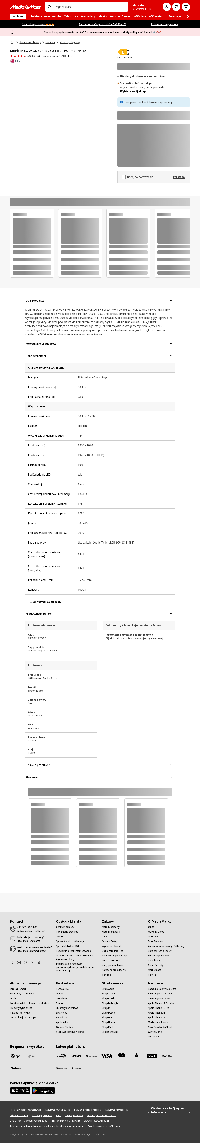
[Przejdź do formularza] (28, 941)
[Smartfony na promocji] (22, 993)
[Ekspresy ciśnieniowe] (67, 1008)
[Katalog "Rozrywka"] (20, 1012)
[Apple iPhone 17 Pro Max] (161, 1003)
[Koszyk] (186, 7)
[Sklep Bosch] (108, 998)
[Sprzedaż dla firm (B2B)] (68, 946)
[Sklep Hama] (108, 1017)
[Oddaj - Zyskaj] (109, 941)
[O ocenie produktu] (38, 56)
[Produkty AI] (154, 1036)
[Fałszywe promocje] (19, 1115)
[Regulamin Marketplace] (116, 1110)
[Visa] (106, 1056)
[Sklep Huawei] (109, 1022)
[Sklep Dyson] (108, 1012)
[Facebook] (13, 962)
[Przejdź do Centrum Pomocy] (31, 951)
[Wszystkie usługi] (111, 960)
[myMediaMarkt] (156, 931)
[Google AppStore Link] (43, 1090)
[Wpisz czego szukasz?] (49, 7)
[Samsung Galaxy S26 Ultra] (162, 989)
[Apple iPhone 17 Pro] (158, 1008)
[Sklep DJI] (106, 1008)
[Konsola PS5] (62, 989)
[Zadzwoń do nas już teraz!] (31, 931)
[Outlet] (13, 998)
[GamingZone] (155, 1032)
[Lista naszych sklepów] (159, 951)
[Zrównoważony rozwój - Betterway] (166, 946)
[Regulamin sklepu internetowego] (73, 951)
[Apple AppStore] (20, 1090)
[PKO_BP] (136, 1056)
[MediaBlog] (153, 936)
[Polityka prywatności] (42, 1115)
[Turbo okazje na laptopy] (23, 1017)
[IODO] (58, 1115)
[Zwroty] (59, 936)
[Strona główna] (12, 42)
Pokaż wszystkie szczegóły (43, 602)
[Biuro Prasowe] (155, 941)
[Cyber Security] (155, 965)
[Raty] (104, 936)
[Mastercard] (121, 1056)
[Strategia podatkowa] (159, 955)
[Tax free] (106, 974)
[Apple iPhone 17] (156, 1017)
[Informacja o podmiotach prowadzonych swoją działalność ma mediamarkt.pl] (77, 967)
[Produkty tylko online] (21, 1008)
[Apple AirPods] (63, 1022)
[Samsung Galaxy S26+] (160, 993)
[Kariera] (152, 974)
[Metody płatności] (111, 931)
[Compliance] (154, 960)
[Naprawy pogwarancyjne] (115, 955)
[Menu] (18, 16)
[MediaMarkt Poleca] (158, 1022)
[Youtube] (20, 962)
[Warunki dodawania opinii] (96, 1120)
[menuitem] (46, 16)
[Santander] (76, 1069)
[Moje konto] (167, 7)
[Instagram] (27, 962)
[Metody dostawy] (111, 927)
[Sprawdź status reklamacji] (70, 941)
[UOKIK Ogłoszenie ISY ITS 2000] (101, 1115)
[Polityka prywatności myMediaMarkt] (105, 1126)
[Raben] (15, 1068)
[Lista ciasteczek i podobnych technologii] (29, 1120)
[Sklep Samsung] (110, 1032)
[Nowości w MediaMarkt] (160, 1027)
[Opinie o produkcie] (22, 56)
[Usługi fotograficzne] (112, 951)
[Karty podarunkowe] (112, 965)
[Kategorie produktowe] (114, 970)
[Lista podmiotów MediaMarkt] (66, 1120)
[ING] (166, 1056)
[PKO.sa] (61, 1068)
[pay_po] (76, 1056)
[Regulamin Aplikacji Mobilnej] (87, 1110)
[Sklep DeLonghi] (110, 1003)
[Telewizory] (61, 998)
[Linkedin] (34, 962)
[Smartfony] (61, 1012)
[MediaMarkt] (25, 7)
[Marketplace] (154, 970)
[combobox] (90, 7)
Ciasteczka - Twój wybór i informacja (169, 1110)
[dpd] (15, 1056)
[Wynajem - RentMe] (112, 946)
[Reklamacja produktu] (67, 931)
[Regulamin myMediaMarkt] (57, 1110)
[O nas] (151, 927)
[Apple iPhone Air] (156, 1012)
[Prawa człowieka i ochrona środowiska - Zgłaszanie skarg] (77, 957)
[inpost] (30, 1056)
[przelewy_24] (61, 1056)
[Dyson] (59, 1003)
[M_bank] (151, 1056)
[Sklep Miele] (108, 1027)
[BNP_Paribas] (91, 1056)
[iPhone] (59, 993)
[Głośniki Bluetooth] (65, 1027)
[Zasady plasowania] (74, 1115)
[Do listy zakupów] (176, 7)
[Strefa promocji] (18, 989)
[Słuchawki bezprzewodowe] (70, 1032)
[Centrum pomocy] (65, 927)
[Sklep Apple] (108, 989)
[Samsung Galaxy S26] (159, 998)
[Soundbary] (62, 1017)
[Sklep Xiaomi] (108, 993)
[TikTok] (40, 962)
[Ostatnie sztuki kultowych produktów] (29, 1003)
